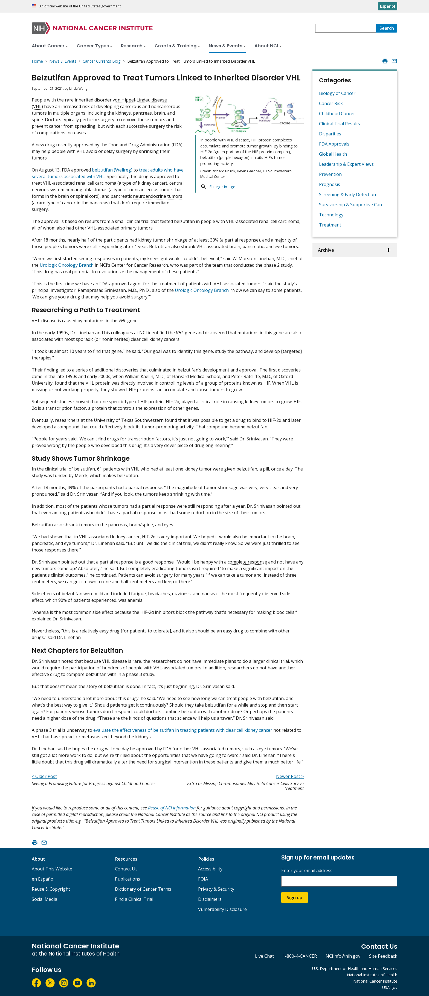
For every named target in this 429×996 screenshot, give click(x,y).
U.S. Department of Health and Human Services (354, 968)
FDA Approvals (334, 144)
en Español (43, 879)
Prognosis (329, 184)
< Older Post (44, 776)
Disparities (330, 134)
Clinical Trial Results (339, 124)
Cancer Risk (331, 103)
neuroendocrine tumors (157, 196)
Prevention (330, 174)
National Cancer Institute (375, 981)
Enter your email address (306, 870)
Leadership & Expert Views (346, 164)
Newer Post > (290, 776)
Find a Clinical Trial (134, 899)
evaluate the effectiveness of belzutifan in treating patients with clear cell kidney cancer (182, 730)
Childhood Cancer (337, 114)
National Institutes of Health (372, 974)
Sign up (294, 898)
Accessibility (210, 869)
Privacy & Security (216, 889)
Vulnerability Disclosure (222, 909)
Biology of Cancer (337, 93)
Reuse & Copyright (51, 889)
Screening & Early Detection (347, 194)
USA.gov (389, 987)
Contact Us (126, 869)
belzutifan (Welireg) (112, 170)
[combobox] (345, 28)
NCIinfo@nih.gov (343, 956)
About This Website (52, 869)
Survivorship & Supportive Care (351, 205)
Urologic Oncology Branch (67, 265)
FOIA (203, 879)
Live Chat (264, 956)
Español (387, 6)
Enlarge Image (222, 186)
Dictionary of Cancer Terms (143, 889)
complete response (247, 562)
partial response (242, 240)
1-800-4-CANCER (300, 956)
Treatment (330, 225)
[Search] (386, 28)
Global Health (333, 154)
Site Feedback (383, 956)
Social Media (44, 899)
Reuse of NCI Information (172, 808)
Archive (326, 250)
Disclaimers (210, 899)
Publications (127, 879)
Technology (331, 215)
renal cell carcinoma (96, 183)
